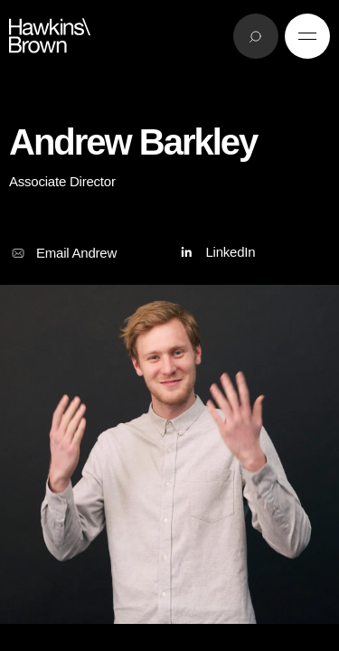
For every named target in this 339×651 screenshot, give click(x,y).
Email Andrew (63, 253)
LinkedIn (215, 252)
